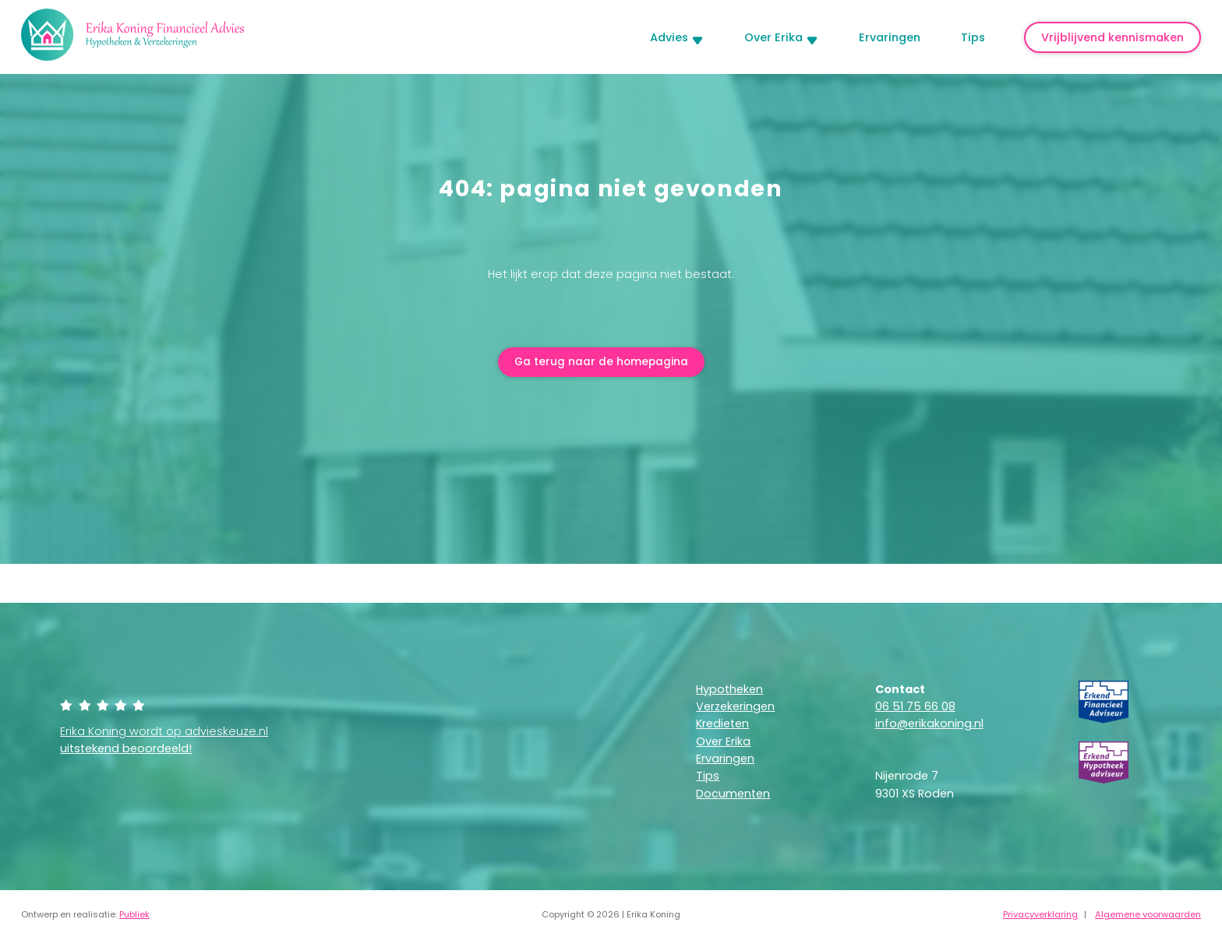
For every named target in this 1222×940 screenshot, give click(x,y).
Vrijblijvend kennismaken (1112, 37)
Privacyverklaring (1040, 916)
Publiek (134, 916)
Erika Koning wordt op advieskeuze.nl (164, 741)
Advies (669, 37)
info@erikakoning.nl (929, 725)
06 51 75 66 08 (915, 708)
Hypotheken (729, 691)
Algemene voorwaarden (1148, 916)
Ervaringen (889, 37)
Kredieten (722, 725)
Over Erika (773, 37)
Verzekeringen (735, 708)
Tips (973, 37)
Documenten (733, 795)
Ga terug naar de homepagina (601, 363)
